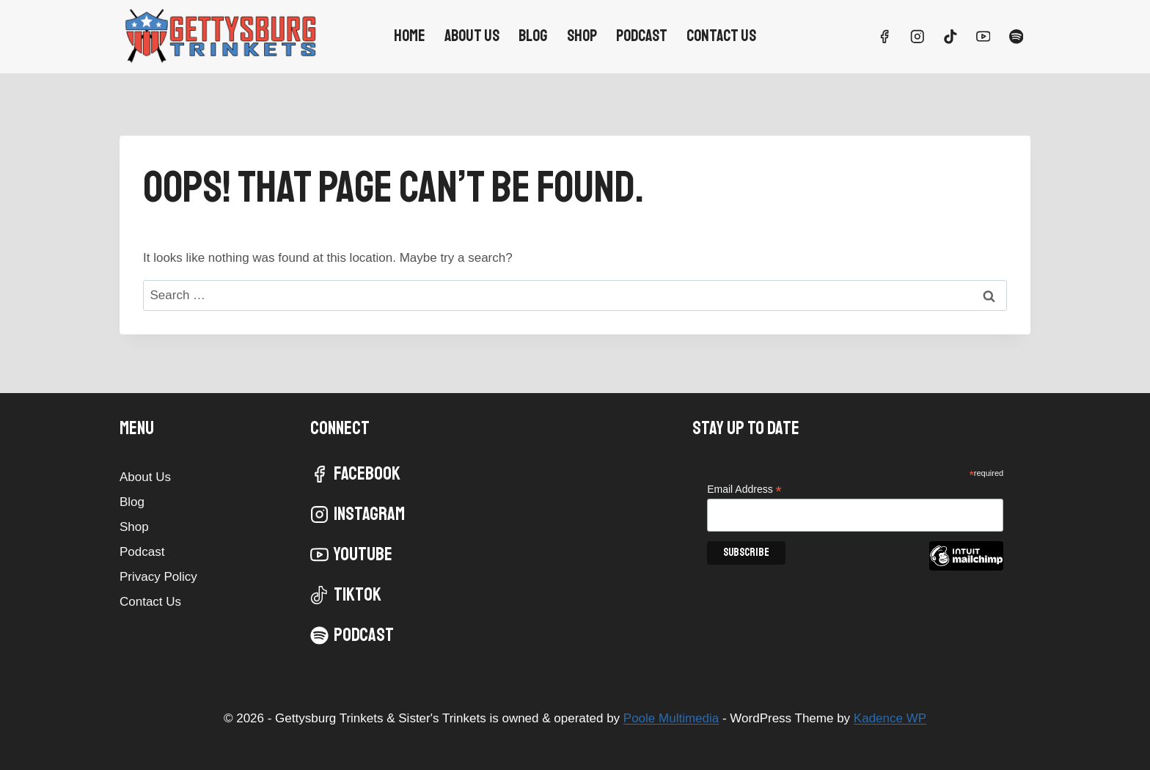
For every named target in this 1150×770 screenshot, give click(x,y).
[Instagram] (917, 36)
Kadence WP (890, 718)
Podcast (641, 36)
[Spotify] (1016, 36)
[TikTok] (950, 36)
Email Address (744, 489)
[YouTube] (983, 36)
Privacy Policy (158, 577)
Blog (533, 36)
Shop (582, 36)
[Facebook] (884, 36)
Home (409, 36)
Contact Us (721, 36)
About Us (471, 36)
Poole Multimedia (671, 718)
